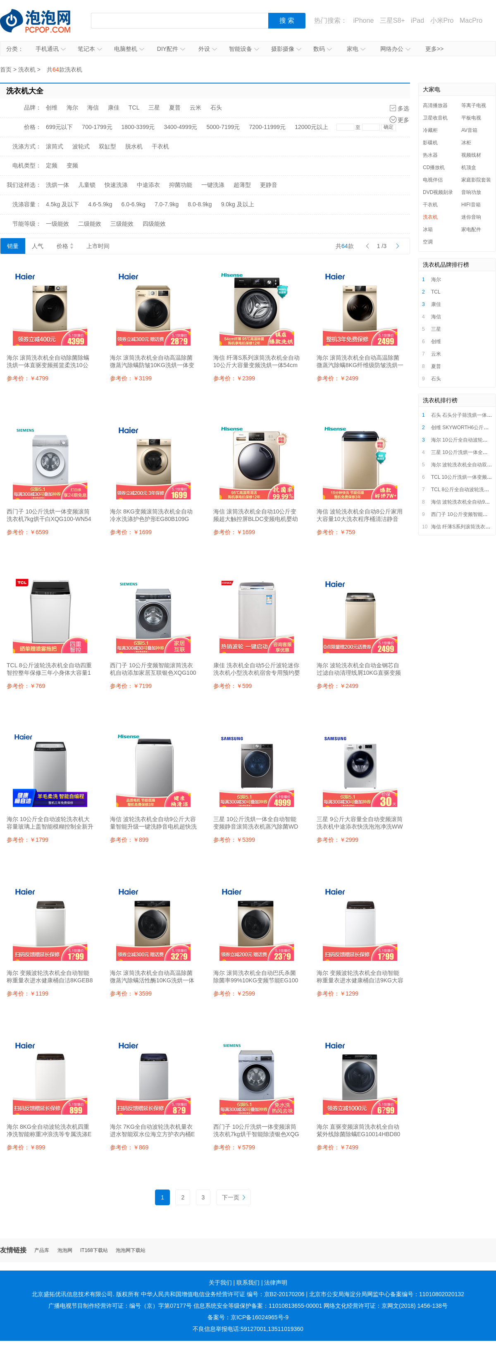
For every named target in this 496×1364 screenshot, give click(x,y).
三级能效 (122, 223)
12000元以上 (311, 127)
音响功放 (471, 192)
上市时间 (98, 246)
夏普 (175, 107)
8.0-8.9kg (200, 204)
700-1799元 (97, 127)
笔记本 (90, 48)
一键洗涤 (212, 185)
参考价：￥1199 (27, 993)
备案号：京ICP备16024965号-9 (248, 1317)
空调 (428, 242)
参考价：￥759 (336, 532)
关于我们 (220, 1282)
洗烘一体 (57, 185)
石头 (216, 107)
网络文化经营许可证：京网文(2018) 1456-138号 (386, 1305)
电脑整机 (129, 48)
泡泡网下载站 (130, 1250)
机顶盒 (468, 167)
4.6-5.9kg (100, 204)
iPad (417, 20)
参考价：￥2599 (234, 993)
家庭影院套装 (476, 180)
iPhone (363, 20)
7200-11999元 (267, 127)
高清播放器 (435, 105)
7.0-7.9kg (167, 204)
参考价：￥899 (129, 839)
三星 (154, 107)
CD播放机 (434, 167)
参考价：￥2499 (337, 378)
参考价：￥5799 (234, 1147)
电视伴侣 (433, 180)
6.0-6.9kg (133, 204)
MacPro (471, 20)
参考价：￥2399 (234, 378)
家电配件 (471, 229)
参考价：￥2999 (337, 839)
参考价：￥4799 (27, 378)
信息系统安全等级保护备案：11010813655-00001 (257, 1305)
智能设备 (244, 48)
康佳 (113, 107)
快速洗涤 (116, 185)
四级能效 (154, 223)
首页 (6, 69)
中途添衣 (148, 185)
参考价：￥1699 (131, 532)
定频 (51, 165)
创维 (51, 107)
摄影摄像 (286, 48)
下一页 (233, 1197)
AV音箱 (469, 130)
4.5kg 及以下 (62, 204)
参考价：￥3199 (131, 378)
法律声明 (275, 1282)
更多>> (434, 48)
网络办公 (395, 48)
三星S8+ (392, 20)
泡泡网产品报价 (43, 20)
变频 (72, 165)
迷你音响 (471, 217)
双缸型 (107, 146)
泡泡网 (64, 1250)
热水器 (430, 155)
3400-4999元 (180, 127)
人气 (37, 246)
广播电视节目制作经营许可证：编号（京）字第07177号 (120, 1305)
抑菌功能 (180, 185)
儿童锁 (86, 185)
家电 (356, 48)
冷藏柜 (430, 130)
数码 (322, 48)
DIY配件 (171, 48)
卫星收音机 (435, 118)
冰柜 (466, 143)
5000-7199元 (223, 127)
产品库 (41, 1250)
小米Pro (442, 20)
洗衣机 (27, 69)
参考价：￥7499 (337, 1147)
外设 (207, 48)
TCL (134, 107)
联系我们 (248, 1282)
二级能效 (89, 223)
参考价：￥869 (129, 1147)
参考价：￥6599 (27, 532)
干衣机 (160, 146)
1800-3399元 (138, 127)
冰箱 (428, 229)
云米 (195, 107)
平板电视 (471, 118)
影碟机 (430, 143)
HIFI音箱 (471, 205)
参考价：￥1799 (27, 839)
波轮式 (81, 146)
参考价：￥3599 (131, 993)
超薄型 (242, 185)
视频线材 (471, 155)
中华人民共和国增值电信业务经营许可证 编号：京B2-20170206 (223, 1294)
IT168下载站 (94, 1250)
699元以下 (59, 127)
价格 (65, 246)
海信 (93, 107)
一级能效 (57, 223)
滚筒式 (54, 146)
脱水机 (134, 146)
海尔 (72, 107)
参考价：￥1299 (337, 993)
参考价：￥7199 (131, 686)
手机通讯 (51, 48)
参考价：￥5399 (234, 839)
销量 (13, 246)
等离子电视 (473, 105)
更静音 (268, 185)
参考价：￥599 (232, 686)
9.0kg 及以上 (237, 204)
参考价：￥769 (26, 686)
